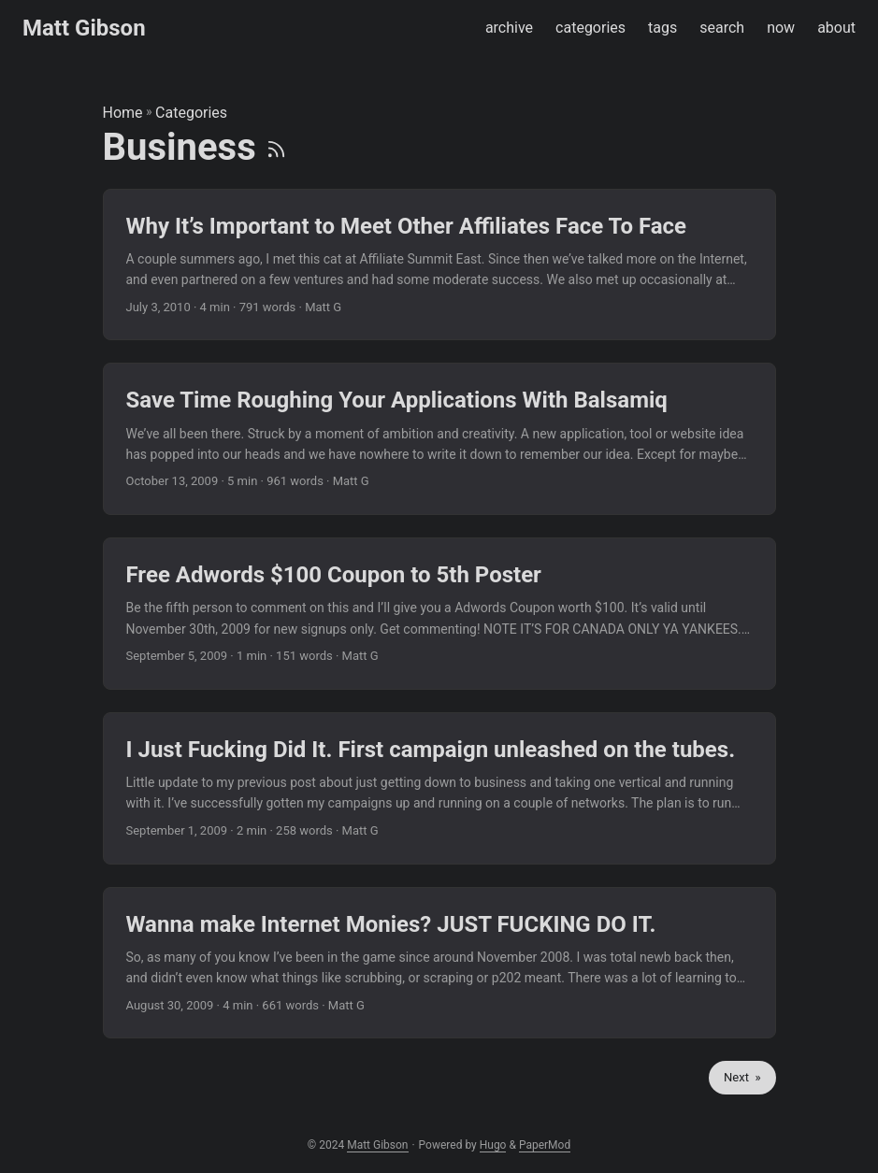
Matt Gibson (84, 28)
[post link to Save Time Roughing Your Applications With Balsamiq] (439, 439)
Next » (742, 1077)
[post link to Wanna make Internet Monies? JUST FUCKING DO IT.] (439, 963)
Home (123, 113)
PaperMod (544, 1145)
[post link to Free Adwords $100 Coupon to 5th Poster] (439, 613)
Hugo (493, 1145)
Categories (191, 113)
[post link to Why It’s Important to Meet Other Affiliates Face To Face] (439, 265)
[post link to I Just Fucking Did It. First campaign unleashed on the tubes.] (439, 788)
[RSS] (276, 147)
